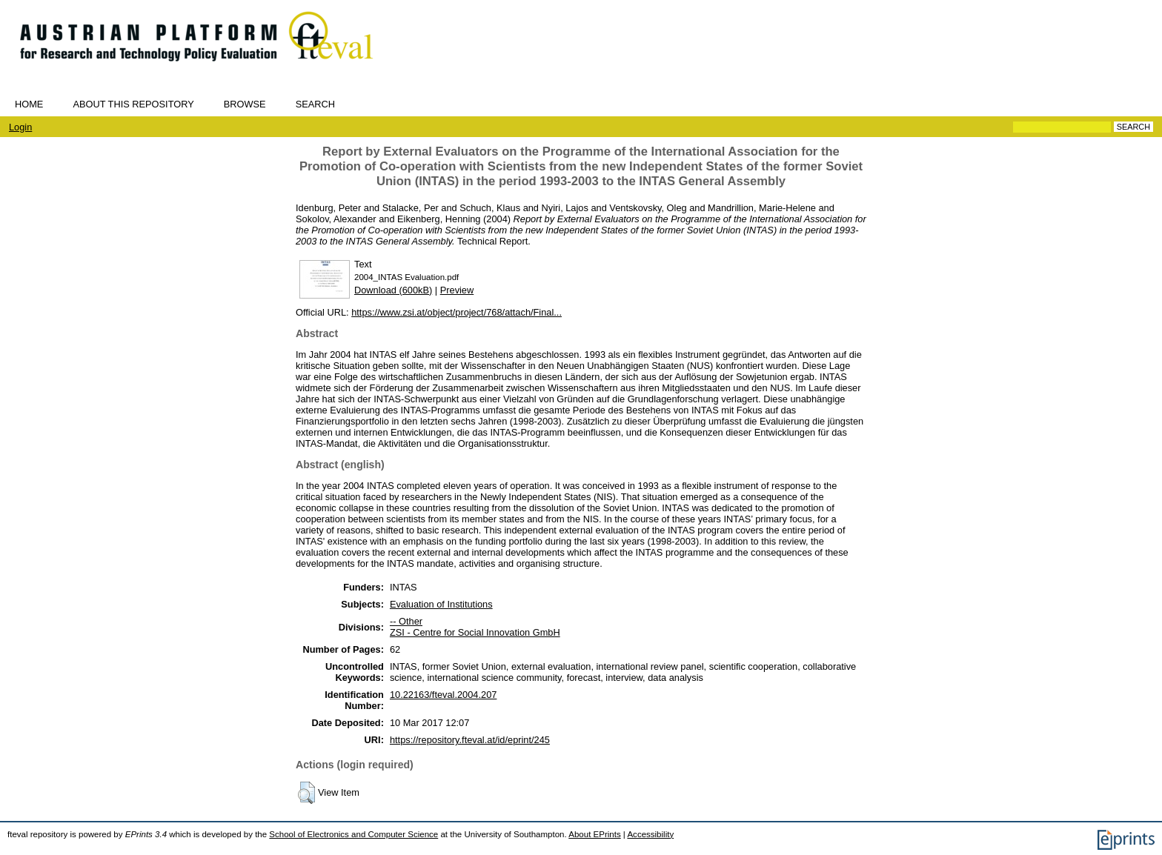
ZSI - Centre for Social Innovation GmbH (475, 632)
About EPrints (594, 834)
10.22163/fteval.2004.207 (443, 694)
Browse (245, 104)
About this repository (133, 104)
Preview (457, 290)
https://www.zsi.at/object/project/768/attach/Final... (456, 312)
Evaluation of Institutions (441, 604)
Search (315, 104)
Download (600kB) (393, 290)
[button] (306, 793)
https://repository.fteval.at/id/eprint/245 (470, 739)
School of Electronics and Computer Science (353, 834)
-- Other (406, 621)
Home (29, 104)
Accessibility (650, 834)
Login (20, 127)
